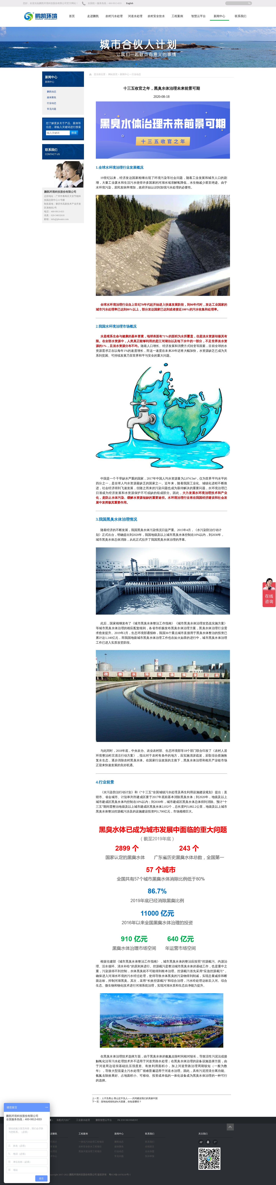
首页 (72, 16)
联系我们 (240, 16)
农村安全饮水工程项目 (90, 1146)
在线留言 (149, 1146)
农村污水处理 (114, 16)
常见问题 (51, 109)
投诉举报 (149, 1156)
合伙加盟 (149, 1151)
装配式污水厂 (63, 1120)
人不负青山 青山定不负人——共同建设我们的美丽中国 (129, 1098)
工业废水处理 (83, 1120)
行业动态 (51, 103)
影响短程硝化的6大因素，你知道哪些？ (121, 1101)
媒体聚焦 (51, 97)
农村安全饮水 (156, 16)
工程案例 (177, 16)
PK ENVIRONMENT (127, 1120)
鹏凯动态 (51, 91)
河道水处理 (135, 16)
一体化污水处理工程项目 (91, 1141)
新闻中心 (219, 16)
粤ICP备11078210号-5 (119, 1174)
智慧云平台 (198, 16)
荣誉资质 (52, 1146)
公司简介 (52, 1141)
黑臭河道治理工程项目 (90, 1151)
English (129, 3)
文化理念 (52, 1151)
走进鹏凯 (93, 16)
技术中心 (52, 1156)
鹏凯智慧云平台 (104, 1120)
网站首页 (112, 74)
